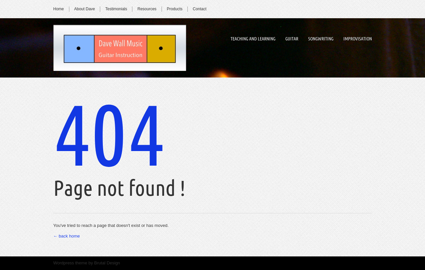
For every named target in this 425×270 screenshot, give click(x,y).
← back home (66, 236)
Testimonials (116, 9)
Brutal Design (107, 262)
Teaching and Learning (253, 38)
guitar (291, 38)
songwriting (320, 38)
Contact (199, 9)
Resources (146, 9)
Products (174, 9)
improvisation (357, 38)
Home (58, 9)
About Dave (84, 9)
